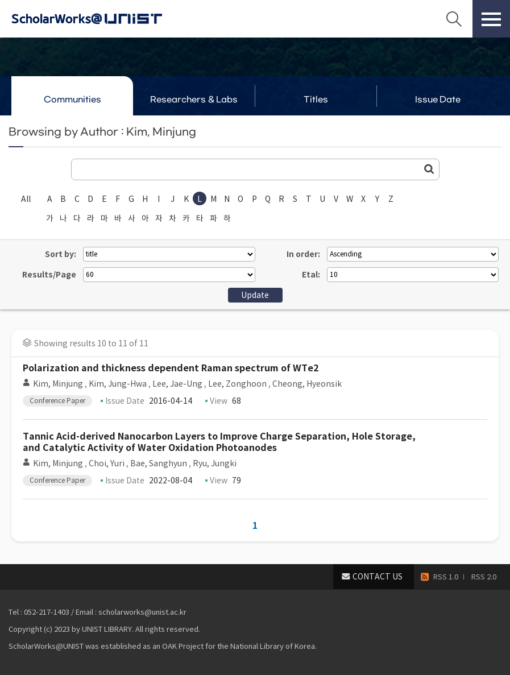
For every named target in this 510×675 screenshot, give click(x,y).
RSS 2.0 (483, 577)
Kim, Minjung (58, 384)
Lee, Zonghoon (237, 384)
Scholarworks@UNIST (105, 19)
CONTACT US (378, 577)
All (26, 199)
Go (429, 168)
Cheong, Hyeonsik (307, 384)
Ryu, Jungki (215, 463)
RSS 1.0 (445, 577)
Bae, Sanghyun (158, 463)
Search (453, 19)
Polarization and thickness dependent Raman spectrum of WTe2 (170, 368)
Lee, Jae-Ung (177, 384)
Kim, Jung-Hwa (118, 384)
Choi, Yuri (107, 463)
